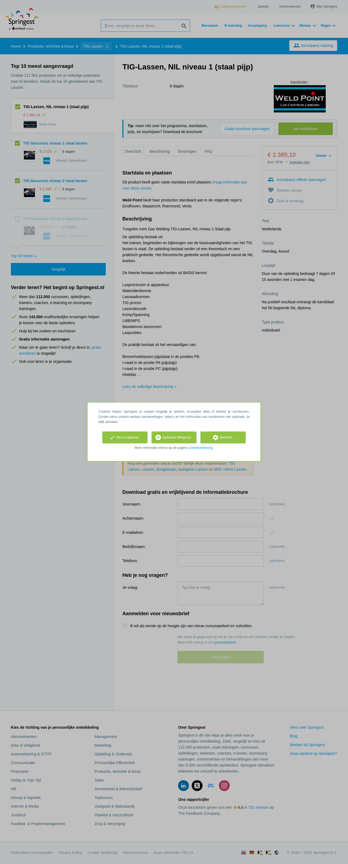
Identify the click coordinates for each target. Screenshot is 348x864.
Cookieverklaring (200, 448)
